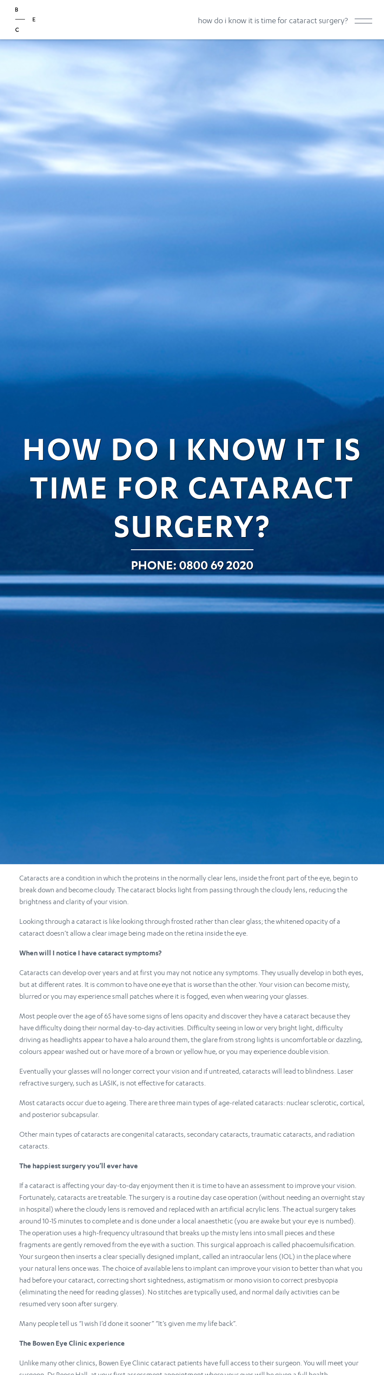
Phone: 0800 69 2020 (192, 565)
